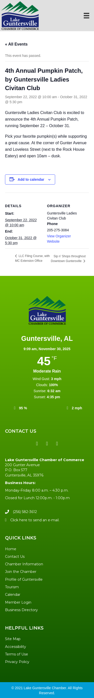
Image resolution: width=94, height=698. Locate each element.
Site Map (13, 639)
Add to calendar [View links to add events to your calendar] (31, 179)
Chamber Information (24, 564)
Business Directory (21, 610)
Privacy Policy (17, 661)
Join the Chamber (20, 571)
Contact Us (15, 556)
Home (10, 549)
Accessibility (15, 646)
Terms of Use (16, 654)
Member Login (18, 602)
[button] (37, 443)
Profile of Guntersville (24, 579)
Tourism (12, 587)
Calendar (12, 594)
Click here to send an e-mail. (34, 520)
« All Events (16, 44)
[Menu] (86, 15)
